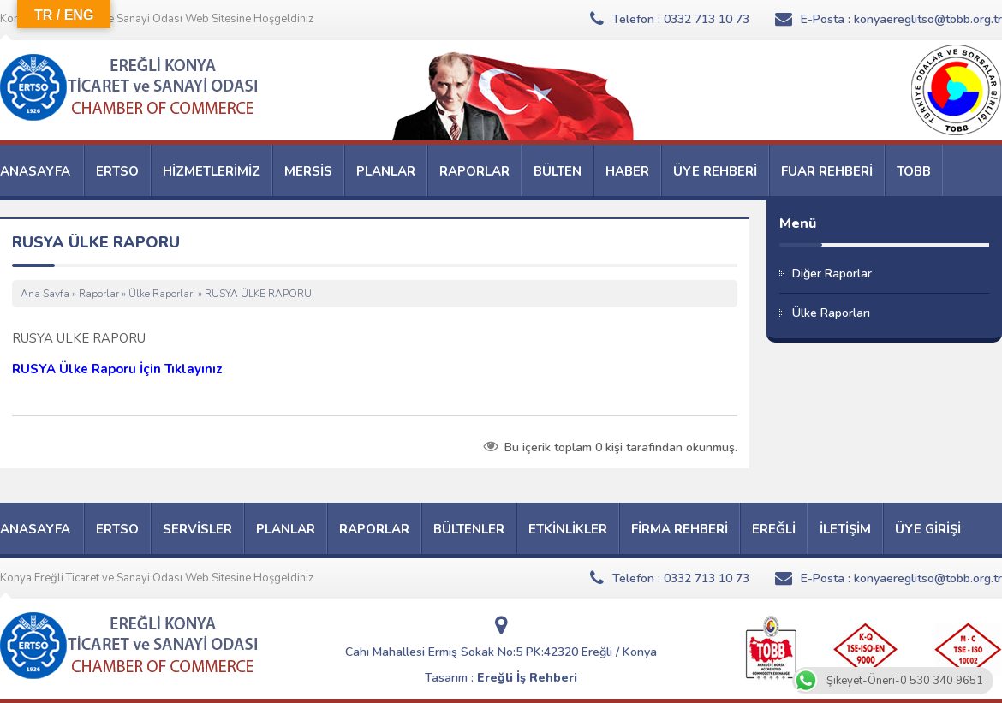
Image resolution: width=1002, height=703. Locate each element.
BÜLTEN (558, 171)
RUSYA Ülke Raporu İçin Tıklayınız (117, 369)
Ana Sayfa (45, 294)
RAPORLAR (474, 171)
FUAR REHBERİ (827, 171)
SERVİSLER (197, 529)
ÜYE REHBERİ (715, 171)
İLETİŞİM (845, 529)
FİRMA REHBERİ (679, 529)
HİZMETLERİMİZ (211, 171)
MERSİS (308, 171)
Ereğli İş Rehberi (527, 678)
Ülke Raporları (161, 294)
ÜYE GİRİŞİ (928, 529)
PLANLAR (385, 171)
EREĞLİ (774, 529)
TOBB (914, 171)
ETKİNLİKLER (567, 529)
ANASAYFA (35, 171)
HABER (627, 171)
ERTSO (117, 171)
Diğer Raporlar (832, 273)
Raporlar (99, 294)
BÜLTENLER (468, 529)
